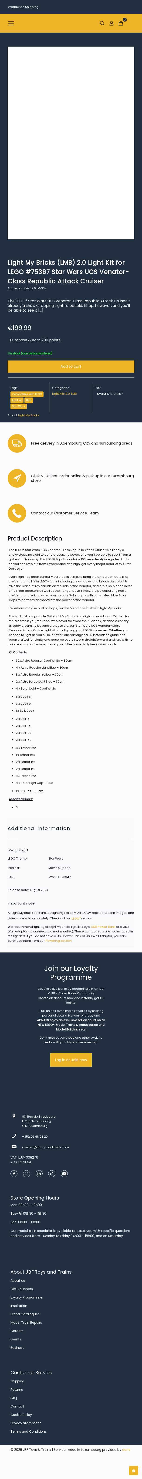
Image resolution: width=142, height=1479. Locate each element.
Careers (16, 1331)
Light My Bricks (28, 415)
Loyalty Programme (26, 1297)
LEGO (76, 918)
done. (126, 1449)
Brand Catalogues (25, 1314)
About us (17, 1280)
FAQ (13, 1398)
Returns (16, 1389)
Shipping (17, 1381)
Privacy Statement (25, 1423)
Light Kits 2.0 (61, 393)
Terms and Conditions (28, 1431)
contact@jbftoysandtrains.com (45, 1147)
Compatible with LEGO (27, 394)
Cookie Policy (21, 1414)
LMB (28, 400)
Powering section (58, 940)
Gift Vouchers (21, 1289)
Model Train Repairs (26, 1322)
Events (15, 1339)
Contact (17, 1406)
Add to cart (71, 366)
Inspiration (18, 1305)
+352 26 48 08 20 (35, 1136)
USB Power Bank (103, 927)
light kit (17, 400)
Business (17, 1347)
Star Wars (18, 406)
